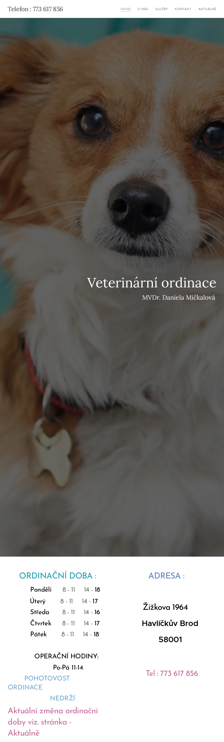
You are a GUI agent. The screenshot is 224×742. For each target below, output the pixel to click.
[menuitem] (133, 9)
